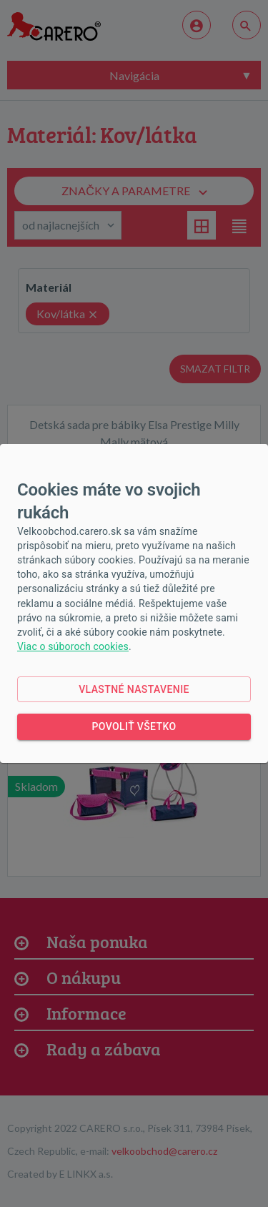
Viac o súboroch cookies (73, 646)
